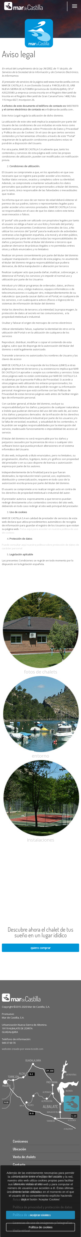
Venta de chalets (24, 1157)
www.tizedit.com (34, 1049)
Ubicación (19, 1149)
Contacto (19, 1164)
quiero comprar (41, 948)
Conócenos (20, 1141)
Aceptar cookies (40, 1215)
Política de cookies (40, 1227)
